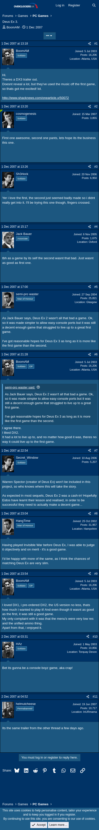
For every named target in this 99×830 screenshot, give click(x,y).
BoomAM (13, 27)
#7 (96, 450)
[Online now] (1, 111)
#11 (95, 696)
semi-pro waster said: (20, 387)
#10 (95, 636)
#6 (96, 354)
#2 (96, 106)
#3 (96, 166)
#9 (96, 573)
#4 (96, 226)
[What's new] (86, 5)
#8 (96, 513)
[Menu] (6, 6)
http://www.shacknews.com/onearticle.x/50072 (35, 98)
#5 (96, 287)
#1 (96, 43)
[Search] (94, 5)
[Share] (89, 44)
